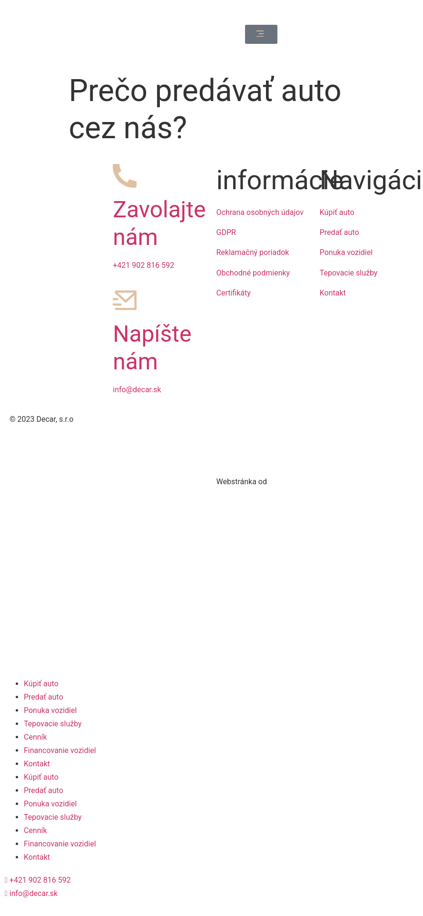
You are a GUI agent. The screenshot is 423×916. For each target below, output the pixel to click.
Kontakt (333, 292)
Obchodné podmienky (253, 272)
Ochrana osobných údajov (260, 212)
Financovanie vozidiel (60, 750)
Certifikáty (233, 292)
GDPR (226, 232)
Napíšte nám (152, 347)
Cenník (35, 737)
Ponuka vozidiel (346, 252)
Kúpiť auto (337, 212)
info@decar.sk (137, 389)
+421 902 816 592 (143, 265)
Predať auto (339, 232)
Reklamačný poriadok (252, 252)
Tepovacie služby (349, 272)
